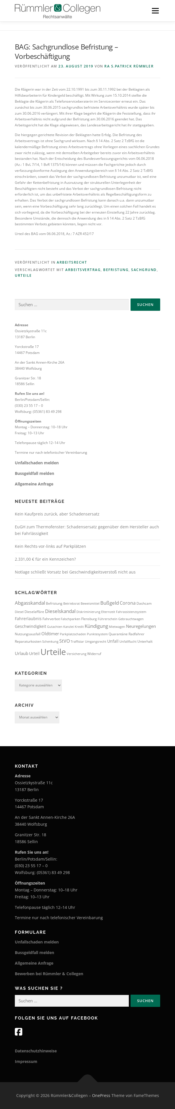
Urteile (23, 275)
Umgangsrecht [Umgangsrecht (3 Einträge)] (95, 642)
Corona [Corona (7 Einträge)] (128, 603)
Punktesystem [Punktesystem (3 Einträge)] (97, 634)
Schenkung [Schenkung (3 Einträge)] (50, 642)
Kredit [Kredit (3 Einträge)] (79, 627)
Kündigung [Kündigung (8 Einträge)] (96, 626)
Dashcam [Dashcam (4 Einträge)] (144, 603)
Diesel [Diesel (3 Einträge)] (19, 612)
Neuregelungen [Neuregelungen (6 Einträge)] (141, 626)
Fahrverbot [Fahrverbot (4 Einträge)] (51, 618)
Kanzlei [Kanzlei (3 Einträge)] (68, 627)
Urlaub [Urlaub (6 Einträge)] (21, 653)
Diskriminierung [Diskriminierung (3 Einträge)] (88, 612)
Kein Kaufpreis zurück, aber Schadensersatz (57, 514)
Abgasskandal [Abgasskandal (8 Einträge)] (30, 603)
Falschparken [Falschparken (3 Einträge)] (70, 619)
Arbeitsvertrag (83, 269)
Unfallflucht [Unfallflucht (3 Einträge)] (128, 642)
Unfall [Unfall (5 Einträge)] (113, 641)
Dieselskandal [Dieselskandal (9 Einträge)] (60, 611)
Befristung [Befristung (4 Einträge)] (54, 603)
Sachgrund (144, 269)
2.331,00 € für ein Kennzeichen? (45, 559)
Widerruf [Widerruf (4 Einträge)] (94, 653)
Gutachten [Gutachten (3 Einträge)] (54, 627)
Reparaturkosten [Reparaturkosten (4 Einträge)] (28, 641)
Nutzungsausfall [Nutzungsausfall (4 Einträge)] (27, 634)
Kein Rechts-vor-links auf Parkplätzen (50, 546)
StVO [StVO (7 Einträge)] (64, 641)
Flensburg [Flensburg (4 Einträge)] (89, 618)
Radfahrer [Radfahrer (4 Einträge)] (137, 634)
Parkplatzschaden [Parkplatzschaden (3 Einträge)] (73, 634)
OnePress (101, 1095)
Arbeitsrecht (72, 262)
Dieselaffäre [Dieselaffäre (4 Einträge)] (34, 611)
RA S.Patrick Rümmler (129, 66)
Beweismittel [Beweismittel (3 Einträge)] (90, 604)
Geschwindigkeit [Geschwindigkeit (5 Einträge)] (30, 626)
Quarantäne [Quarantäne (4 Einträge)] (118, 634)
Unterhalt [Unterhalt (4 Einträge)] (144, 641)
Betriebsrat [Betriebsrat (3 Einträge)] (71, 604)
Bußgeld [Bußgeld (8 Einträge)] (109, 603)
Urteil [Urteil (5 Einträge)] (34, 653)
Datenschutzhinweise (36, 1051)
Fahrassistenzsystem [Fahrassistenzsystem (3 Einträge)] (131, 612)
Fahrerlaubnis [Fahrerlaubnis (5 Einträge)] (28, 618)
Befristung (116, 269)
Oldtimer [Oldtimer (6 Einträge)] (50, 633)
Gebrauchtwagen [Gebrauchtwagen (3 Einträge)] (131, 619)
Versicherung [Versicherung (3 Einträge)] (76, 654)
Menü (154, 10)
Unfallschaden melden (37, 462)
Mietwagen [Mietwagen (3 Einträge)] (117, 627)
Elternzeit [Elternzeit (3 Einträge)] (108, 612)
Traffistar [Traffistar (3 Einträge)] (77, 642)
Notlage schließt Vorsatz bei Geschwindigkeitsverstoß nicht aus (75, 572)
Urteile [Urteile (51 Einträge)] (53, 652)
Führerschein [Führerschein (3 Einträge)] (107, 619)
